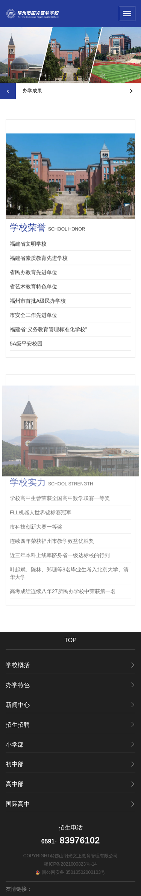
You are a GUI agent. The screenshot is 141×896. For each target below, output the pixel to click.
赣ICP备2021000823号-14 (70, 864)
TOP (70, 640)
